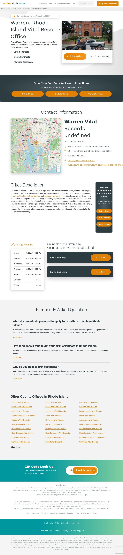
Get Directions (75, 56)
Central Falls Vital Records (22, 407)
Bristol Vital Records (53, 402)
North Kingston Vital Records (23, 433)
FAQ (74, 3)
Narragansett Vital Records (55, 429)
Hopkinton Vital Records (54, 420)
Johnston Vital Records (21, 424)
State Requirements (62, 3)
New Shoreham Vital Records (90, 429)
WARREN (27, 8)
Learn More (17, 337)
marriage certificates (52, 196)
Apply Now (100, 257)
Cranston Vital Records (20, 411)
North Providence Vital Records (57, 433)
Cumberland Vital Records (55, 411)
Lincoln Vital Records (53, 424)
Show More (15, 447)
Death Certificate (22, 57)
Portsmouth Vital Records (55, 437)
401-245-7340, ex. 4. (77, 156)
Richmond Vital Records (21, 442)
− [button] (58, 170)
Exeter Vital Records (53, 416)
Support (80, 531)
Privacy (65, 531)
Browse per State (46, 3)
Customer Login (47, 531)
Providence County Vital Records (92, 437)
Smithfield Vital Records (88, 442)
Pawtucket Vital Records (21, 437)
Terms (57, 531)
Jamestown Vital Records (89, 420)
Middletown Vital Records (21, 429)
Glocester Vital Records (21, 420)
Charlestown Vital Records (55, 407)
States (8, 8)
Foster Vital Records (87, 416)
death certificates (33, 196)
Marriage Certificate (23, 62)
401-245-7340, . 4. (106, 57)
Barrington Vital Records (21, 402)
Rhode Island (17, 8)
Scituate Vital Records (54, 442)
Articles (72, 531)
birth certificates (19, 196)
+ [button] (58, 166)
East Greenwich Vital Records (90, 411)
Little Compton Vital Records (90, 424)
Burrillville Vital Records (88, 402)
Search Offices (83, 470)
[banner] (14, 3)
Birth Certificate (21, 52)
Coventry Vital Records (88, 407)
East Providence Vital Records (23, 416)
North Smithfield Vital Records (91, 433)
